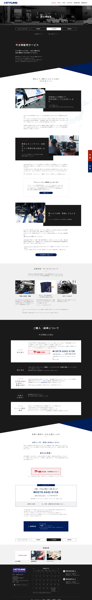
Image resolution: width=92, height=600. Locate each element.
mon (38, 594)
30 (43, 596)
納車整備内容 (44, 389)
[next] (58, 592)
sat (57, 594)
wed (46, 594)
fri (53, 594)
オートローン (34, 392)
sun (35, 594)
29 (39, 596)
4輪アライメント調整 (29, 243)
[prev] (33, 592)
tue (42, 594)
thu (49, 594)
